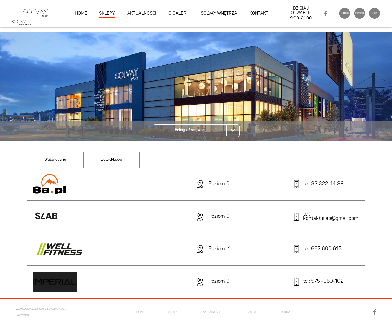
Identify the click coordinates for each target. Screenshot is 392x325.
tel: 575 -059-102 (323, 282)
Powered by (22, 315)
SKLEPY (107, 13)
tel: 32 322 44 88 (323, 184)
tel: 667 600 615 (322, 249)
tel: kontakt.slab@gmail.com (330, 217)
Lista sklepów (111, 159)
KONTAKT (258, 13)
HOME (81, 13)
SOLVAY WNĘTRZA (219, 13)
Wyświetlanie (55, 159)
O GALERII (178, 13)
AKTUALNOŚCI (141, 13)
